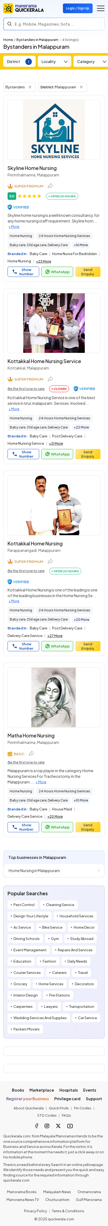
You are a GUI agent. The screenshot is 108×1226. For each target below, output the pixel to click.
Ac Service (22, 927)
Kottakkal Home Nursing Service (44, 361)
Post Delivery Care (67, 436)
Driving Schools (27, 938)
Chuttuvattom (57, 1199)
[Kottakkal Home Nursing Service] (54, 323)
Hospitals (68, 1090)
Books (18, 1090)
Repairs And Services (75, 950)
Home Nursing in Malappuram (34, 870)
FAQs (66, 1115)
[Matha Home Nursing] (54, 697)
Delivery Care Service (25, 635)
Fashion (49, 961)
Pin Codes (82, 1108)
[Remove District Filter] (81, 87)
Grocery (20, 984)
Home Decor (84, 927)
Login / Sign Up (77, 8)
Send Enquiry (87, 271)
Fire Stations (59, 995)
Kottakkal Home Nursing (35, 543)
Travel (83, 972)
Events (89, 1090)
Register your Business (27, 1098)
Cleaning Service (60, 905)
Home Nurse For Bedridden (74, 254)
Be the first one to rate (26, 388)
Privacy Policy (35, 1211)
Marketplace (41, 1090)
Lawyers (51, 1006)
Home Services (51, 984)
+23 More (43, 261)
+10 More (81, 800)
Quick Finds (59, 1108)
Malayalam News (57, 1192)
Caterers (59, 972)
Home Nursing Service (26, 443)
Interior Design (26, 995)
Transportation (81, 1006)
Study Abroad (81, 938)
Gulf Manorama (89, 1199)
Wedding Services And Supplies (40, 1018)
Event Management (30, 950)
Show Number (23, 271)
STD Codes (47, 1115)
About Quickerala (29, 1108)
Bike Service (52, 927)
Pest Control (24, 905)
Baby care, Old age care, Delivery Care (39, 245)
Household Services (76, 916)
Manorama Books (22, 1192)
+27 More (54, 636)
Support (94, 1098)
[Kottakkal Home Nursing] (54, 505)
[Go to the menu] (101, 8)
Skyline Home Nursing (32, 168)
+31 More (56, 443)
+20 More (81, 620)
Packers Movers (27, 1029)
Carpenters (23, 1006)
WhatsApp (57, 272)
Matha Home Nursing (31, 735)
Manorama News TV (22, 1199)
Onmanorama (89, 1192)
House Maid (62, 809)
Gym (55, 938)
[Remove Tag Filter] (30, 87)
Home (8, 40)
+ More (14, 227)
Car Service (87, 1018)
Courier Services (27, 972)
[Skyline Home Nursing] (54, 130)
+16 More (81, 245)
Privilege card (67, 1098)
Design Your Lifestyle (31, 916)
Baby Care (38, 254)
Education (22, 961)
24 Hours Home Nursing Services (64, 236)
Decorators (84, 984)
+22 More (81, 427)
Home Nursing (21, 236)
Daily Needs (77, 961)
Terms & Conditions (68, 1211)
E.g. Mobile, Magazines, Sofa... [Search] (44, 24)
